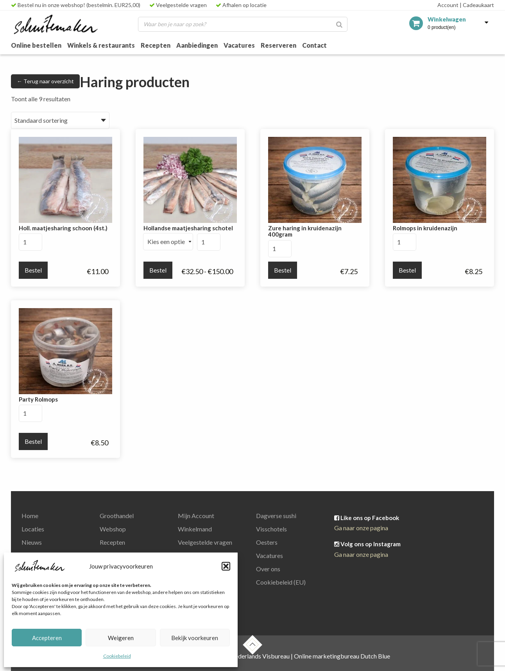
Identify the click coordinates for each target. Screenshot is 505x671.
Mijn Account (196, 515)
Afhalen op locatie (241, 5)
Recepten (155, 45)
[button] (226, 566)
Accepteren (47, 637)
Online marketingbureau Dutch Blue (342, 656)
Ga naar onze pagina (361, 527)
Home (29, 515)
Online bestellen (36, 45)
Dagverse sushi (276, 515)
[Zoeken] (339, 24)
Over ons (268, 568)
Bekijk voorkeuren (194, 637)
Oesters (267, 542)
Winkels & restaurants (101, 45)
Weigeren (121, 637)
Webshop (113, 529)
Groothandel (117, 515)
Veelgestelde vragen (178, 5)
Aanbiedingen (197, 45)
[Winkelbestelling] (60, 120)
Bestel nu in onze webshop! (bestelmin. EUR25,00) (75, 5)
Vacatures (239, 45)
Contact (314, 45)
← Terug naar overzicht (45, 81)
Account (447, 5)
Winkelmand (195, 529)
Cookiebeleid (117, 656)
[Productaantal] (30, 242)
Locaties (32, 529)
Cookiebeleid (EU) (281, 582)
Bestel (33, 270)
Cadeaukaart (477, 5)
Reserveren (278, 45)
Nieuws (31, 542)
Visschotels (271, 529)
